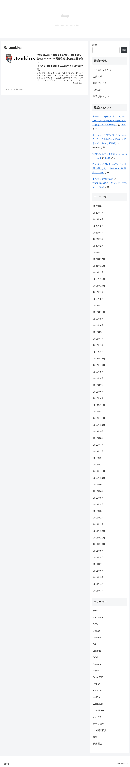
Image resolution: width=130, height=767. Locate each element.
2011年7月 (98, 564)
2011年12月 (99, 531)
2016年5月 (98, 332)
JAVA (95, 657)
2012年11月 (99, 471)
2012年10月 (99, 478)
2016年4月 (98, 339)
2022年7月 (98, 213)
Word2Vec (98, 704)
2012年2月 (98, 517)
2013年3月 (98, 451)
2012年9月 (98, 484)
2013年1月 (98, 464)
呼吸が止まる (100, 83)
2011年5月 (98, 577)
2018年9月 (98, 292)
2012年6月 (98, 491)
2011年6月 (98, 571)
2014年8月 (98, 411)
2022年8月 (98, 206)
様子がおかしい (101, 96)
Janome (97, 651)
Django (96, 631)
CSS (95, 624)
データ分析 (98, 723)
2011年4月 (98, 584)
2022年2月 (98, 246)
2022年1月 (98, 252)
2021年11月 (99, 266)
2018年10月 (99, 285)
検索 (94, 45)
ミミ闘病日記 (100, 730)
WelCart (97, 697)
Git (94, 644)
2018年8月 (98, 299)
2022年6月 (98, 219)
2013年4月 (98, 445)
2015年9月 (98, 372)
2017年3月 (98, 305)
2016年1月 (98, 352)
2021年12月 (99, 259)
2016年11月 (99, 312)
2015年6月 (98, 392)
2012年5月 (98, 498)
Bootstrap (98, 617)
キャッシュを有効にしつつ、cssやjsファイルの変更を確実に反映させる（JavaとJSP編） (109, 120)
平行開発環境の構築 (102, 179)
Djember (97, 637)
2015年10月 (99, 365)
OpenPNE (98, 677)
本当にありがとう (102, 70)
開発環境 (97, 743)
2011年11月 (99, 537)
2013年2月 (98, 458)
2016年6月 (98, 325)
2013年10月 (99, 425)
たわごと (97, 717)
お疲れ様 (97, 76)
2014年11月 (99, 405)
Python (96, 684)
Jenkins (97, 664)
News (96, 670)
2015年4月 (98, 398)
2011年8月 (98, 557)
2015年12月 (99, 358)
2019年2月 (98, 272)
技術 (95, 737)
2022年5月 (98, 226)
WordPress (98, 710)
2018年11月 (99, 279)
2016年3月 (98, 345)
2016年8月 (98, 319)
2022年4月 (98, 232)
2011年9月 (98, 551)
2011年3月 (98, 590)
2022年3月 (98, 239)
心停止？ (97, 89)
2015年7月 (98, 385)
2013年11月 (99, 418)
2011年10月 (99, 544)
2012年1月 (98, 524)
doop (123, 124)
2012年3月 (98, 511)
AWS (95, 611)
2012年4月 (98, 504)
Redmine (97, 690)
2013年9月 (98, 431)
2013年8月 (98, 438)
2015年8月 (98, 378)
